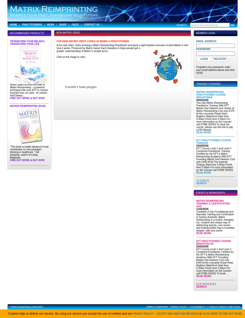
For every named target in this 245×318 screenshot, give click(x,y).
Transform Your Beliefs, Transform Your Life (27, 42)
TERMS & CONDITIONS (157, 307)
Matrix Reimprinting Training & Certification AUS (213, 204)
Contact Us (92, 24)
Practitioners (32, 24)
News (50, 24)
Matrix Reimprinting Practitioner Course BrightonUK (211, 95)
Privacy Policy (143, 313)
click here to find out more (222, 313)
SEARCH (201, 183)
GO (232, 25)
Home (13, 24)
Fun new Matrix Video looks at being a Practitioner (93, 41)
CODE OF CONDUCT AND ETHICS (224, 307)
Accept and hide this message (177, 313)
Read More (203, 132)
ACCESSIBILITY (198, 307)
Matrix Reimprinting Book (28, 106)
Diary (63, 24)
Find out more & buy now (27, 98)
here (199, 73)
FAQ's (75, 24)
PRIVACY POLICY (179, 307)
